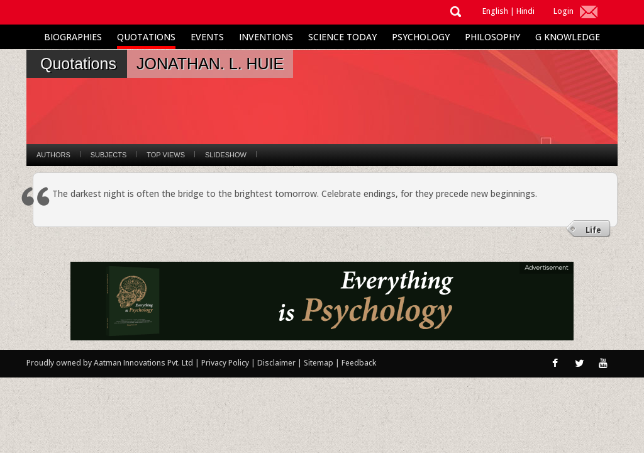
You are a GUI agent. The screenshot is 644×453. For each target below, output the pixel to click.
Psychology (421, 37)
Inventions (266, 37)
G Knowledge (567, 37)
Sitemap (319, 362)
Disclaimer (276, 362)
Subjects (108, 155)
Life (593, 230)
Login (563, 11)
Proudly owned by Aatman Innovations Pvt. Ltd (109, 362)
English (495, 11)
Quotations (146, 37)
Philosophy (492, 37)
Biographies (73, 37)
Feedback (358, 362)
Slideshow (226, 155)
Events (207, 37)
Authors (53, 155)
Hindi (525, 11)
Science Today (342, 37)
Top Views (166, 155)
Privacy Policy (226, 362)
